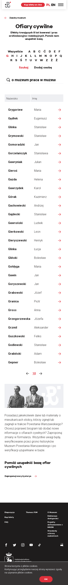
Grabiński (14, 353)
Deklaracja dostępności (53, 517)
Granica (13, 301)
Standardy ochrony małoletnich (53, 533)
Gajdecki (14, 214)
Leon (37, 231)
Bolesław (40, 258)
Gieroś (12, 170)
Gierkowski (16, 231)
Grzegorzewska (19, 319)
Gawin (12, 275)
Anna (37, 310)
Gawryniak (15, 162)
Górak (12, 197)
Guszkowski (16, 336)
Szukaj (23, 67)
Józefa (38, 319)
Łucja (37, 249)
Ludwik (38, 223)
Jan (36, 144)
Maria (37, 109)
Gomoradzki (16, 144)
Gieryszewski (17, 240)
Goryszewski (17, 284)
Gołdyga (13, 266)
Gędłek (13, 118)
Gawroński (15, 223)
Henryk (38, 240)
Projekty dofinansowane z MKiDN (55, 524)
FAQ (6, 522)
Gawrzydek (15, 188)
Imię (34, 98)
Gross (12, 310)
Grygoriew (15, 109)
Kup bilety (9, 517)
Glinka (12, 127)
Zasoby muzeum (17, 17)
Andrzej (39, 205)
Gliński (12, 258)
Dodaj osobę (43, 67)
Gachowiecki (17, 205)
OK (46, 579)
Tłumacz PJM (32, 512)
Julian (37, 162)
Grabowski (15, 292)
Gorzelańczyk (17, 153)
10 (34, 373)
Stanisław (40, 127)
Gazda (12, 179)
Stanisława (41, 153)
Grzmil (12, 327)
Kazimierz (40, 197)
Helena (38, 179)
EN (53, 5)
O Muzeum (52, 512)
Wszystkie (15, 51)
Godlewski (15, 345)
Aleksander (41, 327)
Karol (37, 188)
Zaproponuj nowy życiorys (18, 476)
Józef (38, 292)
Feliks (37, 336)
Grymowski (15, 136)
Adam (38, 353)
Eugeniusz (40, 118)
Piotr (37, 301)
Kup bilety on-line (33, 4)
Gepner (13, 362)
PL (48, 5)
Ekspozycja (10, 512)
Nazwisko (12, 98)
